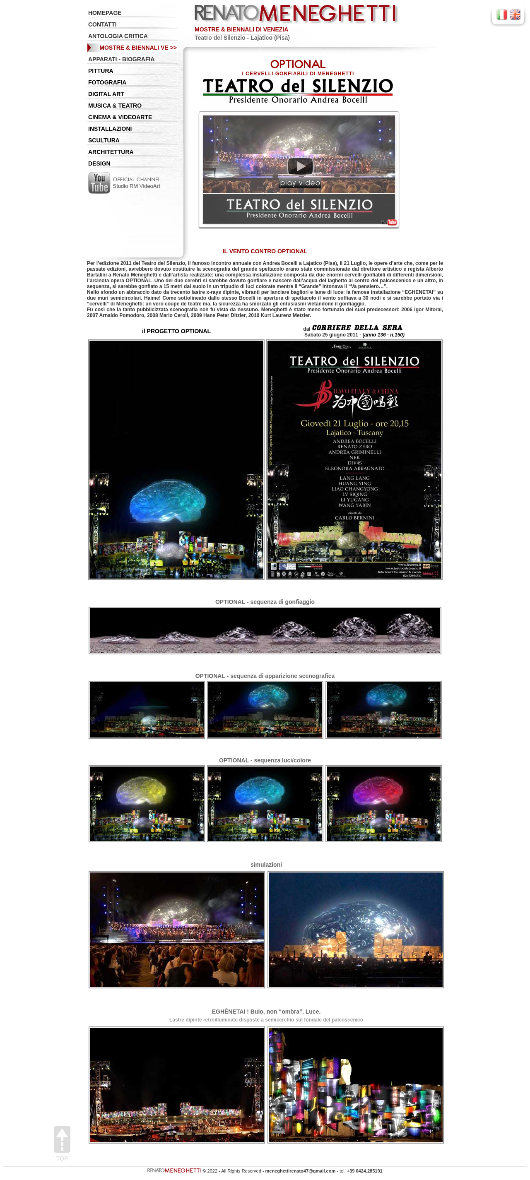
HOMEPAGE (105, 13)
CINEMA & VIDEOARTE (120, 117)
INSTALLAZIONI (110, 128)
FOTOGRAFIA (107, 82)
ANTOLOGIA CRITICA (118, 36)
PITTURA (100, 70)
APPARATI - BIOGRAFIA (121, 59)
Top (62, 1143)
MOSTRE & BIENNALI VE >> (138, 47)
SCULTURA (104, 140)
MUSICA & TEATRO (115, 105)
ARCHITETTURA (111, 152)
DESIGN (99, 163)
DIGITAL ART (106, 94)
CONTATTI (102, 24)
